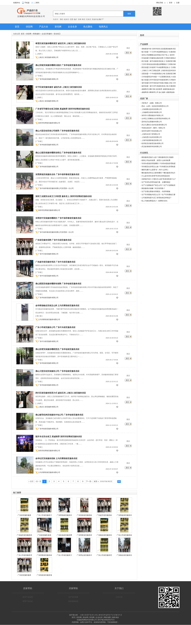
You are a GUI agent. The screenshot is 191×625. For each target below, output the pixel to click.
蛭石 (83, 19)
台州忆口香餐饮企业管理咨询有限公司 (155, 119)
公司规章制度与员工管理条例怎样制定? (156, 198)
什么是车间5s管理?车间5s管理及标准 (155, 176)
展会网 (85, 617)
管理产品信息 (28, 601)
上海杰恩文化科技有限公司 (151, 137)
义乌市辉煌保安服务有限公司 (49, 319)
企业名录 (72, 26)
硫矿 (75, 19)
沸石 (61, 19)
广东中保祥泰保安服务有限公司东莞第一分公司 (56, 188)
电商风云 (103, 26)
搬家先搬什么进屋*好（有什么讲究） (155, 170)
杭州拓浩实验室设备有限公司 (152, 143)
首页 (17, 26)
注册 (177, 3)
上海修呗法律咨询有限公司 (151, 112)
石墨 (71, 19)
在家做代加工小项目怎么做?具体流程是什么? (158, 179)
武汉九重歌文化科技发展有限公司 (154, 125)
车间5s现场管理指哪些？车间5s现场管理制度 (158, 163)
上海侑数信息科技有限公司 (151, 109)
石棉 (79, 19)
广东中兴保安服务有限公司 (48, 254)
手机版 (26, 3)
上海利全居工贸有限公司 (150, 134)
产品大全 (43, 26)
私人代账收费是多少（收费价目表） (155, 201)
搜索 (129, 14)
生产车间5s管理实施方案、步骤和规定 (155, 182)
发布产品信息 (28, 597)
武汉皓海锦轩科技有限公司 (151, 147)
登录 (170, 3)
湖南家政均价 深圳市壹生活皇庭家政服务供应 (158, 49)
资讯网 (58, 26)
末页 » (96, 481)
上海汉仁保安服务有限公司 (48, 57)
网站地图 (107, 617)
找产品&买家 (73, 597)
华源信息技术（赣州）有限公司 (153, 128)
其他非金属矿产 (98, 19)
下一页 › (89, 481)
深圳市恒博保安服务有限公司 (49, 123)
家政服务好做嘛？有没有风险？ (153, 188)
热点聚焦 (87, 26)
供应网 (29, 26)
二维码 (36, 3)
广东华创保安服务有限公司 (48, 79)
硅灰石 (66, 19)
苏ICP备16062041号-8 (105, 620)
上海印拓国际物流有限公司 (151, 140)
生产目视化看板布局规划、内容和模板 (155, 191)
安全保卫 (57, 34)
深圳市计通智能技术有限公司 (152, 115)
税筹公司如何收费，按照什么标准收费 (155, 160)
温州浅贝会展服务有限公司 (151, 122)
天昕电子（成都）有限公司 (151, 103)
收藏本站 (16, 3)
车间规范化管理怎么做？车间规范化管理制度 (158, 167)
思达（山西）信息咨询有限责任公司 (155, 106)
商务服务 (36, 34)
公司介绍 (119, 597)
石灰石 (88, 19)
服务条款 (115, 617)
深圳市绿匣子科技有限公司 (151, 131)
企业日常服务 (47, 34)
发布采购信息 (73, 601)
